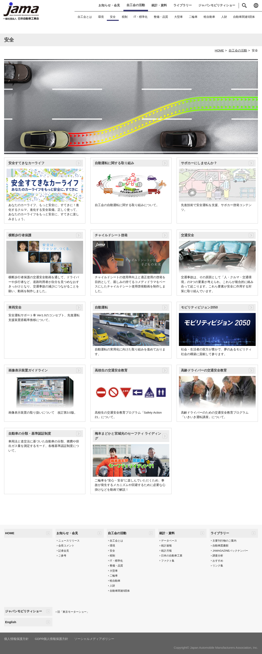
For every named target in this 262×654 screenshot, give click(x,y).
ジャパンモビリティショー (216, 5)
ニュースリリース (69, 540)
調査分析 (217, 555)
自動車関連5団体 (244, 16)
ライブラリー (182, 5)
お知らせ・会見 (109, 5)
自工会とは (85, 16)
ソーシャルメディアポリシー (94, 639)
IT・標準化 (141, 16)
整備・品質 (161, 16)
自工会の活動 (135, 5)
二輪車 (193, 16)
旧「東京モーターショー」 (73, 611)
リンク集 (217, 565)
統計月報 (166, 550)
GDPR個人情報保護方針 (51, 639)
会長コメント (66, 545)
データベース (169, 540)
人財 (224, 16)
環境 (101, 16)
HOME (219, 50)
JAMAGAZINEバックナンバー (230, 550)
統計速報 (166, 545)
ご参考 (62, 555)
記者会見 (63, 550)
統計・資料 (159, 5)
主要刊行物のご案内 (224, 540)
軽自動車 (209, 16)
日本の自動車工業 (171, 555)
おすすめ (217, 560)
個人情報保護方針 (16, 639)
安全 (113, 16)
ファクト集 (167, 560)
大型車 (178, 16)
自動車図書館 (220, 545)
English (10, 622)
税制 (125, 16)
